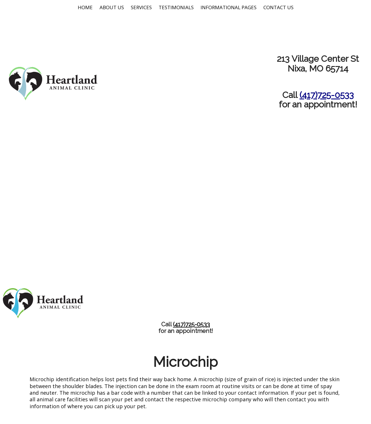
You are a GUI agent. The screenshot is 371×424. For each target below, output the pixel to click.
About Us (112, 7)
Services (141, 7)
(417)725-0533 (327, 95)
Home (85, 7)
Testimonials (176, 7)
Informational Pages (229, 7)
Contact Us (278, 7)
